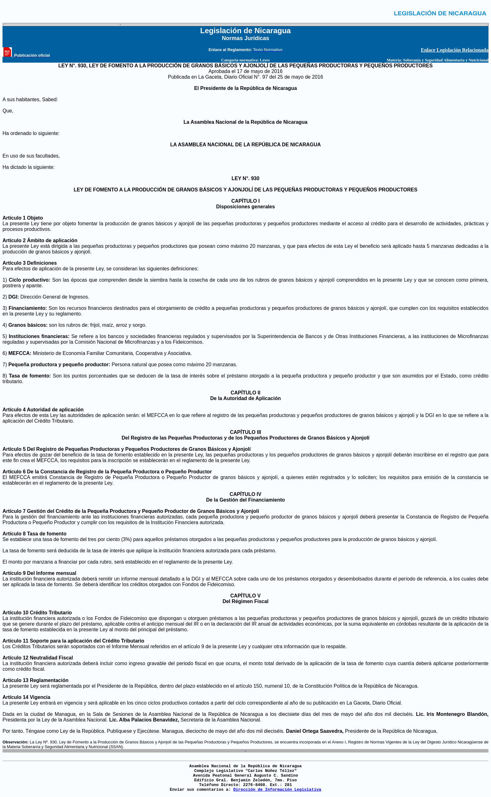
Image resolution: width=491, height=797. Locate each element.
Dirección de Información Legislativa (277, 789)
